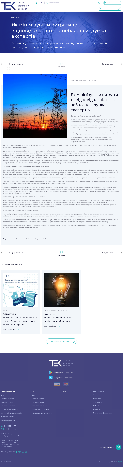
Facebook (19, 239)
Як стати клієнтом (7, 399)
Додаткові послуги (8, 420)
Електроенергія (42, 9)
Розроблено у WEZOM (110, 462)
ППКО (65, 9)
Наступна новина (112, 64)
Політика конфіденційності (103, 413)
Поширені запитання (8, 406)
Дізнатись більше (11, 329)
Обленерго (97, 402)
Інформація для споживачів (11, 413)
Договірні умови (7, 402)
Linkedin (46, 239)
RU (42, 3)
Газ (56, 9)
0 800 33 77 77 (54, 3)
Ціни (2, 395)
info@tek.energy (11, 429)
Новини (15, 17)
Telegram (37, 239)
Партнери (92, 9)
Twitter (28, 239)
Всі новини (62, 65)
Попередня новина (12, 64)
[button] (96, 3)
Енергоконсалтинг (8, 417)
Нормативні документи (9, 409)
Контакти (96, 409)
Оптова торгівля (99, 395)
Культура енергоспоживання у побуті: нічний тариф (57, 318)
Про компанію (78, 9)
